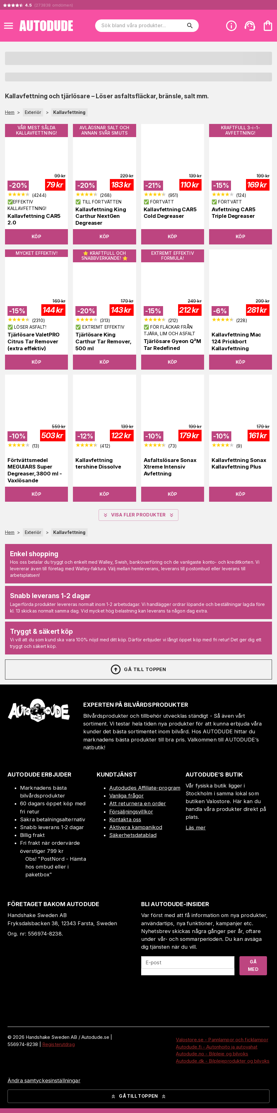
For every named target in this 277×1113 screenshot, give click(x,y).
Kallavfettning (69, 112)
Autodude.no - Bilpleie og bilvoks (212, 1054)
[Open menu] (8, 25)
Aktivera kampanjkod (135, 827)
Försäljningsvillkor (131, 811)
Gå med (253, 965)
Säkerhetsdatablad (132, 835)
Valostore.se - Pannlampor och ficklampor (222, 1040)
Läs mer (196, 827)
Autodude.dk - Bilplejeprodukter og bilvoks (222, 1061)
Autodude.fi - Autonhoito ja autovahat (216, 1047)
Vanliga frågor (126, 795)
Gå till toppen (138, 669)
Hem (9, 112)
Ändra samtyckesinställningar (44, 1080)
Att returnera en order (137, 803)
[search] (190, 25)
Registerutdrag (58, 1044)
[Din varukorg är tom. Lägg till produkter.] (268, 25)
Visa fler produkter (138, 515)
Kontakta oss (125, 819)
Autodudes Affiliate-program (145, 788)
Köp (36, 236)
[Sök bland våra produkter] (142, 26)
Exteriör (33, 112)
